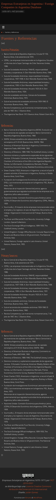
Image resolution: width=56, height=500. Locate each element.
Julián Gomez (31, 492)
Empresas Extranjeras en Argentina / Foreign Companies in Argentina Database (27, 5)
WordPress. (37, 497)
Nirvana (28, 497)
